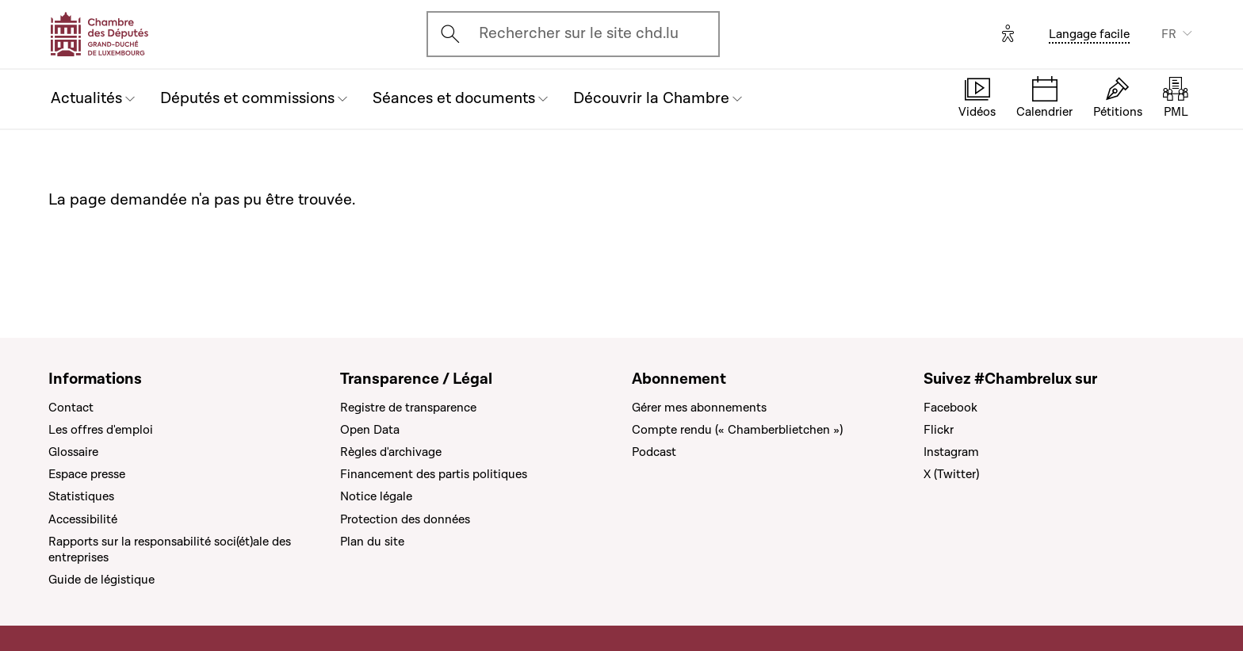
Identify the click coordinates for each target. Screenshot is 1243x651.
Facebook (950, 407)
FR (1168, 34)
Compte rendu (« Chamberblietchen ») (737, 430)
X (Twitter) (951, 474)
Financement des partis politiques (433, 474)
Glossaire (73, 452)
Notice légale (376, 496)
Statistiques (81, 496)
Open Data (370, 430)
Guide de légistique (101, 580)
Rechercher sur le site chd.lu (579, 33)
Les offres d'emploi (100, 430)
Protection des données (405, 519)
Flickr (939, 430)
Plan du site (372, 542)
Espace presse (86, 474)
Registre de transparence (408, 407)
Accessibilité (82, 519)
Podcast (654, 452)
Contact (71, 407)
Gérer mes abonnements (699, 407)
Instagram (951, 452)
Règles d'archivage (391, 452)
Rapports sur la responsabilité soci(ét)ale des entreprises (169, 549)
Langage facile (1089, 34)
